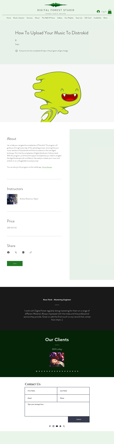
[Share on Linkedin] (23, 252)
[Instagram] (53, 426)
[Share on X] (15, 252)
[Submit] (79, 419)
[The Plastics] (57, 371)
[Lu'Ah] (59, 371)
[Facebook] (50, 426)
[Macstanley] (77, 371)
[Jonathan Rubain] (39, 371)
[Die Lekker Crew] (54, 371)
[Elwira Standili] (49, 371)
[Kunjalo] (67, 371)
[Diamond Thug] (72, 371)
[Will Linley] (36, 371)
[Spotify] (60, 426)
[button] (110, 11)
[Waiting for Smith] (62, 371)
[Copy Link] (30, 252)
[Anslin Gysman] (44, 371)
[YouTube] (57, 426)
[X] (64, 426)
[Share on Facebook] (8, 252)
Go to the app (47, 167)
